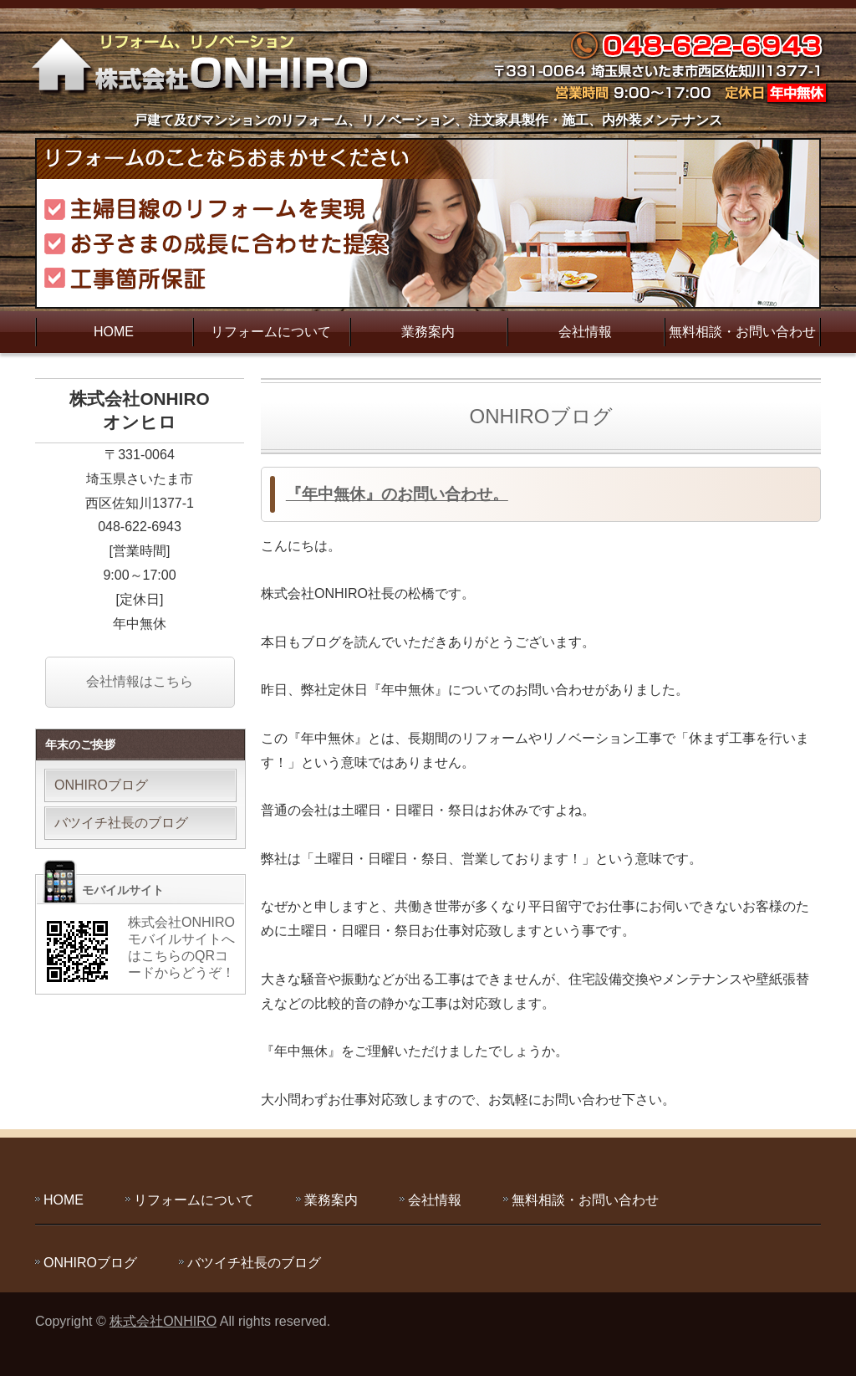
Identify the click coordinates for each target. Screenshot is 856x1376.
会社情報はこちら (139, 681)
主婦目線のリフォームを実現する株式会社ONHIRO (206, 62)
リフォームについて (271, 332)
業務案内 (428, 332)
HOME (114, 332)
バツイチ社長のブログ (121, 823)
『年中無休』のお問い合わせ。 (397, 494)
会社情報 (585, 332)
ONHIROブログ (101, 785)
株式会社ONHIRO (163, 1321)
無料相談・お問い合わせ (742, 332)
